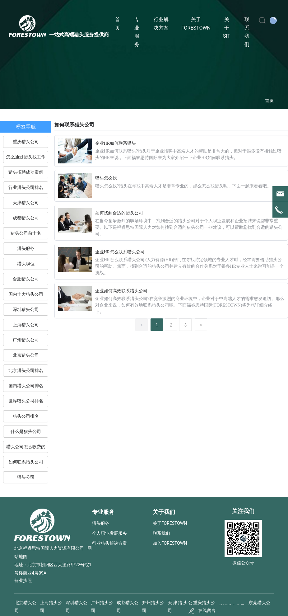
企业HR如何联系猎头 (115, 143)
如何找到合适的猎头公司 (119, 213)
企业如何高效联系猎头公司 (121, 291)
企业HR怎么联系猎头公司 (120, 252)
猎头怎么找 (106, 178)
